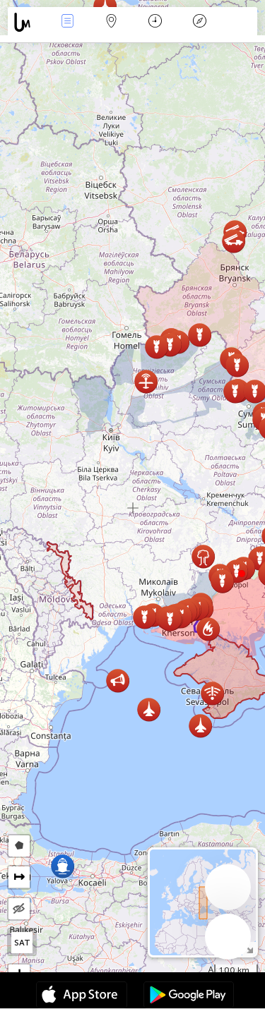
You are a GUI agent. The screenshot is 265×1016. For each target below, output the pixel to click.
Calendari (155, 22)
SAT (22, 943)
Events (67, 22)
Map (112, 22)
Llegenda (199, 22)
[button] (241, 573)
